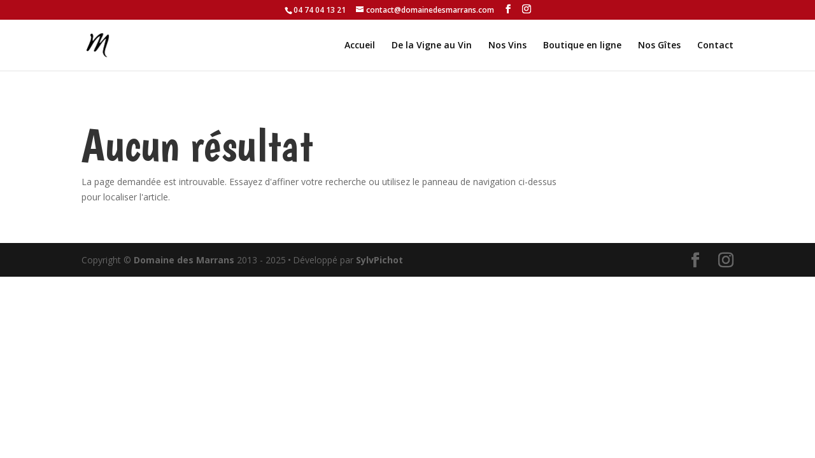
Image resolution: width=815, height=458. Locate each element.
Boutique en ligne (582, 46)
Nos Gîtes (659, 46)
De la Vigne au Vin (432, 46)
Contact (715, 46)
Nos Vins (507, 46)
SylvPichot (379, 260)
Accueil (359, 46)
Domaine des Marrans (184, 260)
